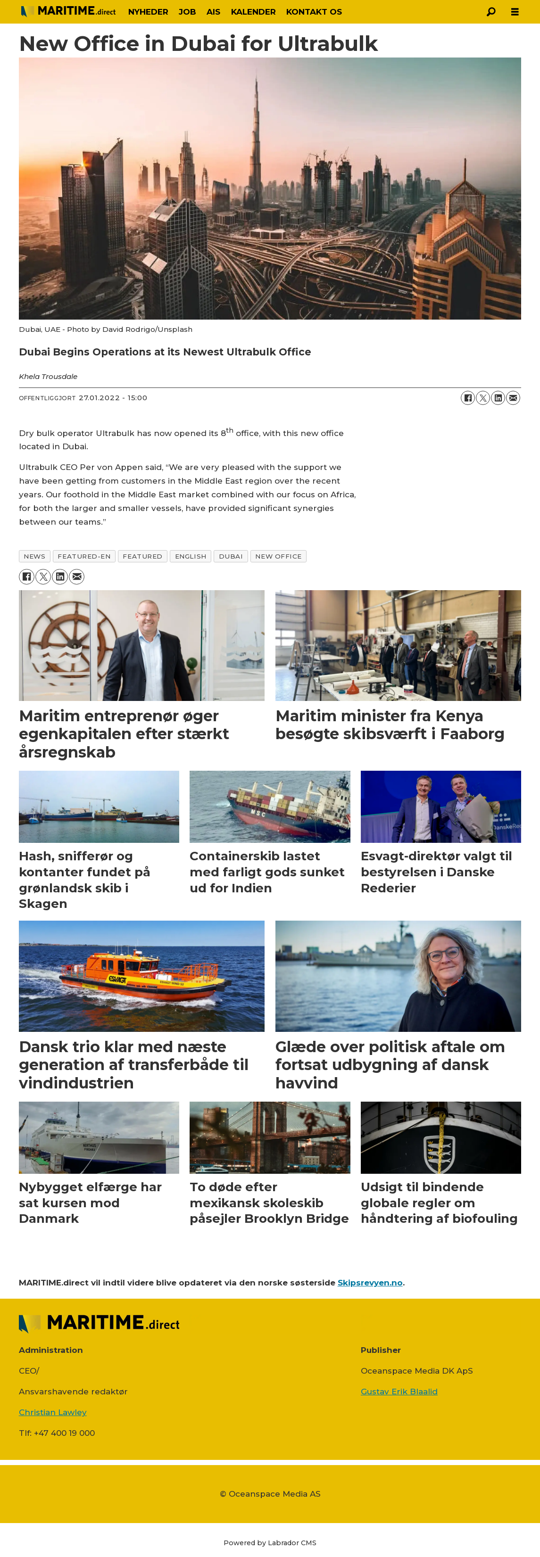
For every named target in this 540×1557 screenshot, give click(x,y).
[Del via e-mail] (513, 398)
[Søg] (491, 12)
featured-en (84, 556)
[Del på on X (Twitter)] (483, 398)
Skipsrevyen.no (370, 1282)
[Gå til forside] (68, 11)
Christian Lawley (53, 1412)
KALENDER (253, 11)
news (34, 556)
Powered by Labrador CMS (270, 1543)
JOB (187, 11)
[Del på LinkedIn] (498, 398)
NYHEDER (148, 11)
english (191, 556)
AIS (213, 11)
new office (278, 556)
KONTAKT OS (314, 11)
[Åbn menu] (515, 12)
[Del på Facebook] (468, 398)
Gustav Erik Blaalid (399, 1391)
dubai (231, 556)
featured (142, 556)
